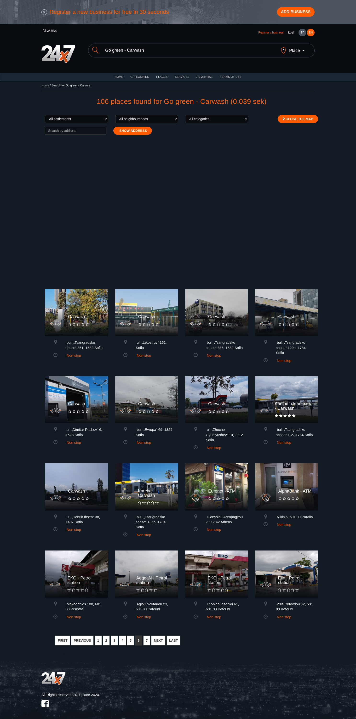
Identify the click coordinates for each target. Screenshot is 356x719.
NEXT (158, 638)
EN (311, 34)
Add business (293, 12)
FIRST (62, 638)
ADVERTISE (204, 74)
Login (291, 34)
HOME (119, 74)
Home (45, 82)
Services (182, 74)
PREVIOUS (82, 638)
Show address (132, 128)
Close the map (298, 116)
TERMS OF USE (230, 74)
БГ (302, 34)
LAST (173, 638)
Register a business (270, 34)
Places (161, 74)
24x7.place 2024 (86, 692)
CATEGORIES (139, 74)
